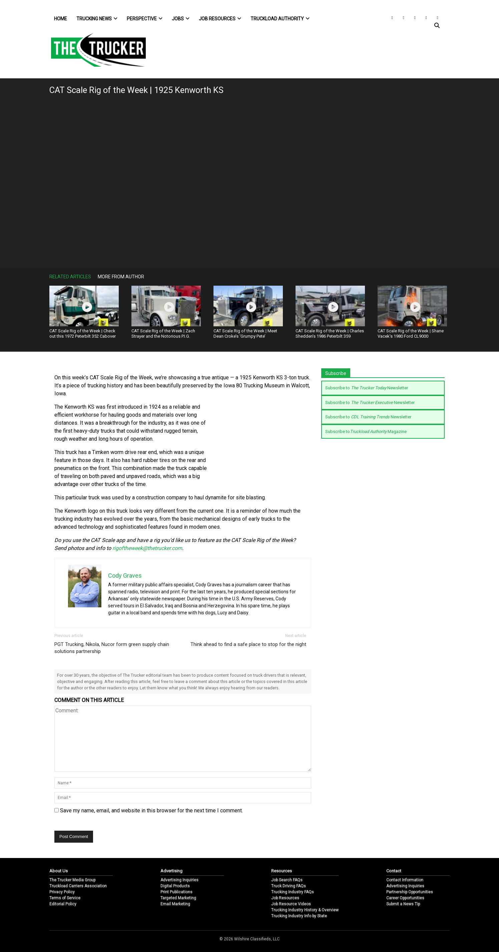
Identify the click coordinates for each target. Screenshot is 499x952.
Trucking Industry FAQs (292, 892)
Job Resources (220, 18)
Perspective (144, 18)
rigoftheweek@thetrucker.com (147, 548)
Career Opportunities (405, 898)
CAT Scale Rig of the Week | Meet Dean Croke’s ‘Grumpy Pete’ (245, 333)
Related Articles (70, 276)
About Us (58, 870)
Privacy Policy (62, 892)
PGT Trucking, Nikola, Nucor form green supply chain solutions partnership (111, 647)
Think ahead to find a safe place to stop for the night (248, 644)
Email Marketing (175, 904)
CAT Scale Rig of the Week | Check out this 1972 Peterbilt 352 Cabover (82, 333)
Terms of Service (64, 898)
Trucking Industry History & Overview (305, 910)
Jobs (180, 18)
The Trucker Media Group (72, 880)
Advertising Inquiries (179, 880)
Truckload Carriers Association (78, 886)
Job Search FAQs (287, 880)
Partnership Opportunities (409, 892)
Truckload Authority (280, 18)
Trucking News (96, 18)
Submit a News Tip (403, 904)
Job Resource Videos (291, 904)
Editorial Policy (62, 904)
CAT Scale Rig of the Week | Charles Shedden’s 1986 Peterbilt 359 (330, 333)
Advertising (171, 870)
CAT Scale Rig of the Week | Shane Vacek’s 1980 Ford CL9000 (411, 333)
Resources (281, 870)
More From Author (121, 276)
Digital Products (175, 886)
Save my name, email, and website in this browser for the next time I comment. (151, 810)
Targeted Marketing (178, 898)
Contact (393, 870)
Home (60, 18)
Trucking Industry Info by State (299, 916)
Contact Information (404, 880)
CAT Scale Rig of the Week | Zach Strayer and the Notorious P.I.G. (163, 333)
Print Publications (176, 892)
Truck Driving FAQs (288, 886)
